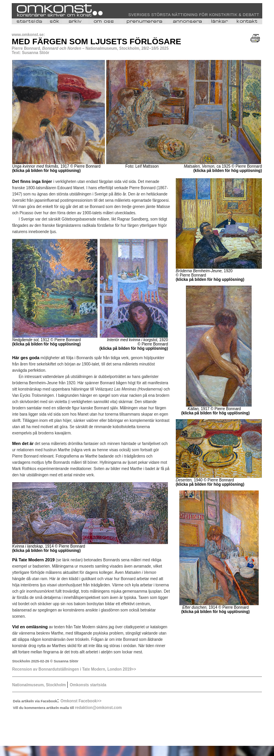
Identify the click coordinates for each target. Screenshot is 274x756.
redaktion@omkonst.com (98, 707)
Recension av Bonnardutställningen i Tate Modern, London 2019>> (74, 669)
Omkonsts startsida (88, 685)
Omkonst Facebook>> (81, 701)
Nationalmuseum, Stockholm (39, 685)
